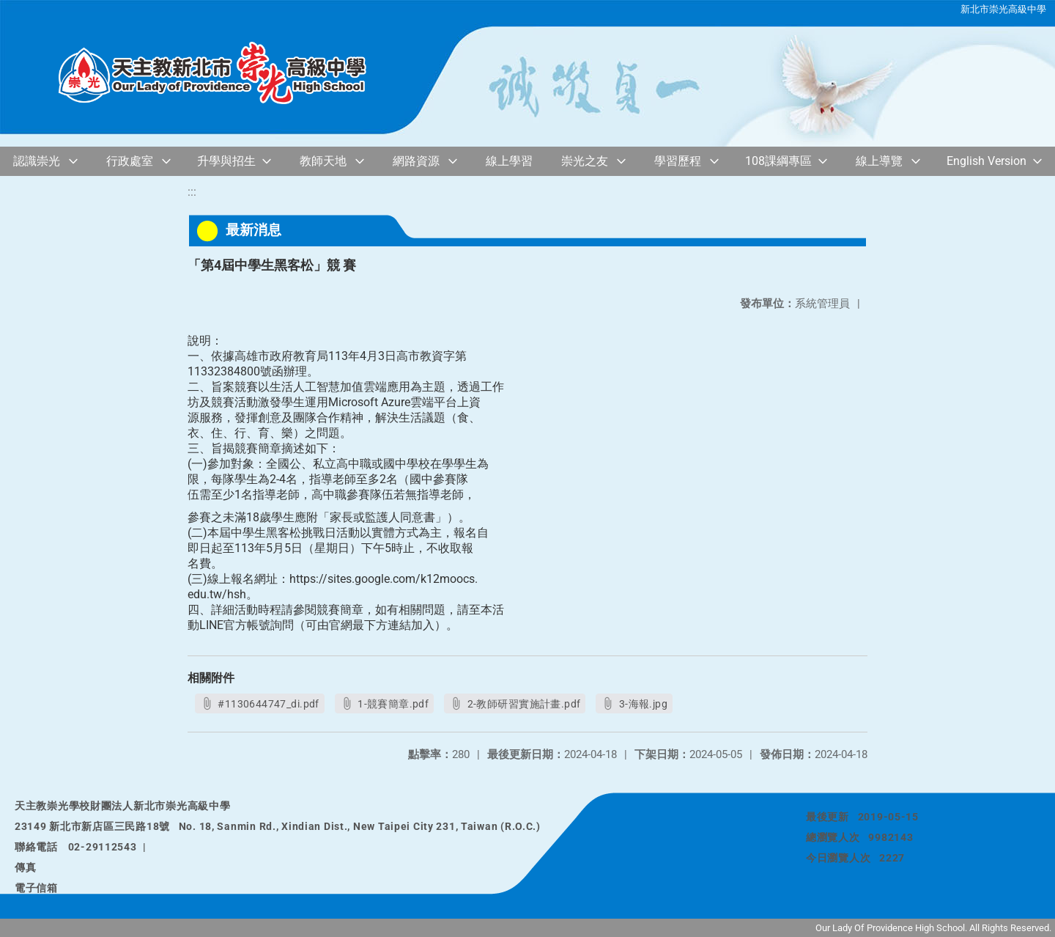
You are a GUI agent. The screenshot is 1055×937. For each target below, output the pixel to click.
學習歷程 (677, 161)
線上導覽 (879, 161)
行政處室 (129, 161)
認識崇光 (36, 161)
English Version (986, 161)
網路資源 (416, 161)
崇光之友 (584, 161)
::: (192, 192)
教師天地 (323, 161)
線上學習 (509, 161)
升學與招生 (226, 161)
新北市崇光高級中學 (1003, 9)
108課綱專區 (778, 161)
